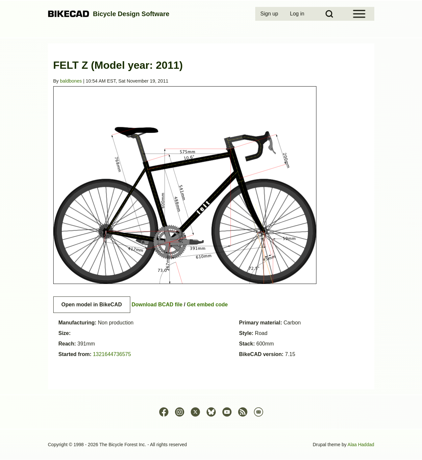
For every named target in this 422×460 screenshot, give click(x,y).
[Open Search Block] (329, 14)
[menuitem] (270, 14)
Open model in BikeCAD (92, 304)
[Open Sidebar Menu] (359, 14)
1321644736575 (112, 354)
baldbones (71, 81)
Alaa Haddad (361, 444)
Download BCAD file (157, 304)
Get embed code (207, 304)
